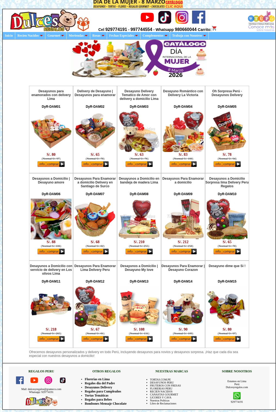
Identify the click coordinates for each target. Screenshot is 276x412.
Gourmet (56, 35)
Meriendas (78, 35)
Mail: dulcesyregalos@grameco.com (41, 389)
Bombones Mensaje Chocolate (106, 403)
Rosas (98, 35)
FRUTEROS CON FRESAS (165, 385)
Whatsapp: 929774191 (41, 392)
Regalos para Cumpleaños (103, 391)
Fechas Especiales (123, 35)
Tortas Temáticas (96, 395)
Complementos (155, 35)
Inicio (9, 35)
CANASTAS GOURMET (164, 394)
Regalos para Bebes (98, 399)
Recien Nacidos (30, 35)
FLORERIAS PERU (161, 388)
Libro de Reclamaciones (163, 403)
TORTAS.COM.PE (160, 379)
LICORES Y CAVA (160, 397)
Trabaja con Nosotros (189, 35)
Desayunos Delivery (98, 387)
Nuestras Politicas (160, 400)
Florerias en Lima (97, 379)
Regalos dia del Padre (100, 383)
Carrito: (207, 29)
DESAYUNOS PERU (162, 382)
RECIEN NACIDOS (161, 391)
